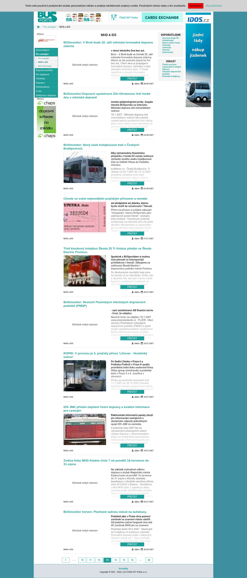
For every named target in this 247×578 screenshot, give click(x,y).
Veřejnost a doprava (46, 95)
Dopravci (40, 83)
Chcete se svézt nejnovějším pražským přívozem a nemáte (105, 198)
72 (99, 560)
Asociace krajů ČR (170, 38)
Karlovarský (167, 52)
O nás (39, 91)
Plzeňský (166, 45)
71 (90, 560)
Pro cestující (49, 27)
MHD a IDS (43, 62)
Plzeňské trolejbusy (171, 76)
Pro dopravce (42, 74)
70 (82, 560)
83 (149, 560)
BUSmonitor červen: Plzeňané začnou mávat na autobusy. (105, 511)
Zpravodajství (42, 50)
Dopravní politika (44, 70)
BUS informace (45, 66)
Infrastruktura (42, 87)
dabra (135, 83)
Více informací (214, 5)
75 (124, 560)
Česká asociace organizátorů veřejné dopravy (171, 66)
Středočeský (167, 40)
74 (115, 560)
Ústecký (165, 50)
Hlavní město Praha (171, 43)
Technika (40, 78)
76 (132, 560)
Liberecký (166, 47)
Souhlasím (196, 5)
